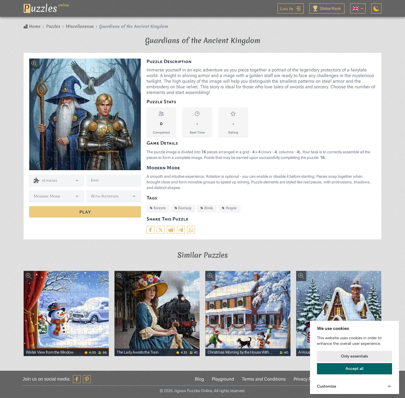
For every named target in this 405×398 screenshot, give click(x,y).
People (229, 208)
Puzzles (53, 26)
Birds (207, 208)
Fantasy (183, 208)
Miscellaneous (80, 26)
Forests (158, 208)
